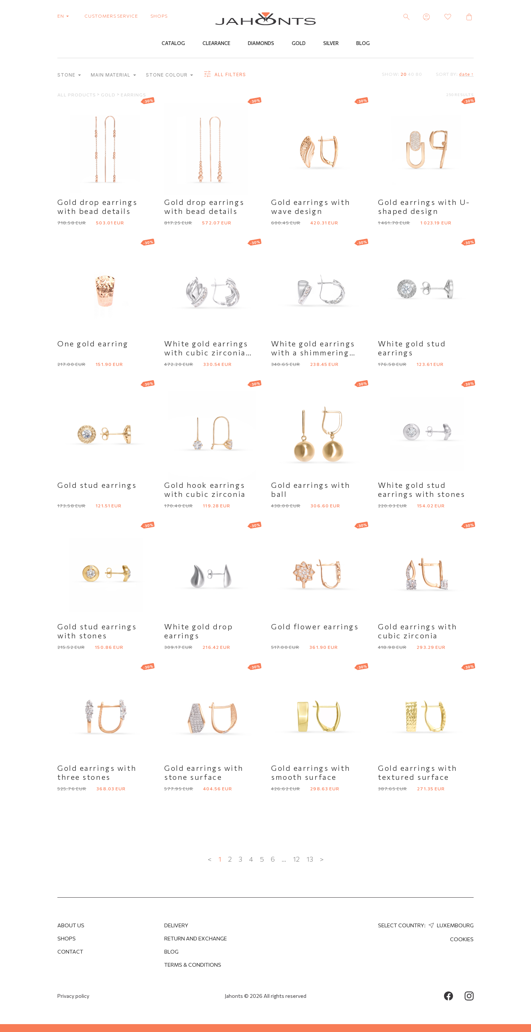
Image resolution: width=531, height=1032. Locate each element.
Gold (299, 44)
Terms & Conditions (192, 964)
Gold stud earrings (96, 485)
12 (296, 859)
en (64, 15)
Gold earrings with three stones (96, 773)
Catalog (173, 44)
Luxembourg (450, 925)
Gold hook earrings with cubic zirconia (205, 490)
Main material (113, 75)
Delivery (176, 925)
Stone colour (169, 75)
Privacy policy (73, 996)
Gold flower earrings (314, 626)
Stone (69, 75)
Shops (66, 938)
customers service (111, 15)
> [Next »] (322, 859)
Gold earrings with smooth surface (310, 773)
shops (159, 15)
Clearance (216, 44)
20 (403, 74)
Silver (331, 44)
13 (309, 859)
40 (411, 74)
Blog (363, 44)
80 (419, 74)
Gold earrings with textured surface (417, 773)
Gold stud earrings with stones (96, 631)
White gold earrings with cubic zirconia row (206, 352)
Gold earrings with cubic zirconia (417, 631)
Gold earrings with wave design (310, 207)
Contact (70, 951)
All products (77, 95)
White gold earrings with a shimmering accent (313, 352)
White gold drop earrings (198, 631)
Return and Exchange (195, 938)
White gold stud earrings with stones (421, 490)
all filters (224, 75)
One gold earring (93, 343)
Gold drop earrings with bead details (97, 207)
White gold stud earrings (412, 348)
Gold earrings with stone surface (203, 773)
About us (70, 925)
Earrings (133, 95)
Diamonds (261, 44)
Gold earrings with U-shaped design (424, 207)
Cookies (462, 939)
